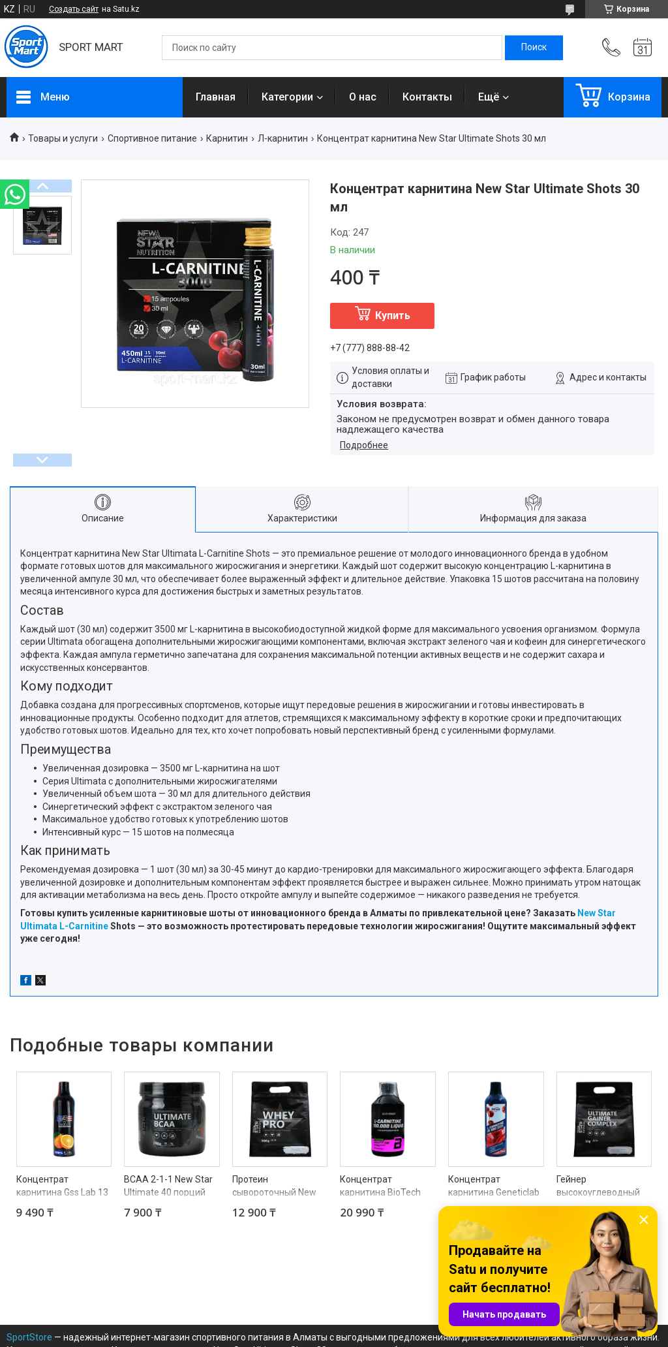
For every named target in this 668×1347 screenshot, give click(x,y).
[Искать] (534, 47)
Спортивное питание (152, 138)
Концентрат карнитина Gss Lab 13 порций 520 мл (62, 1192)
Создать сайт (74, 9)
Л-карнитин (283, 138)
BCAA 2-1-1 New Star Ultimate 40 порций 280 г (168, 1192)
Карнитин (227, 138)
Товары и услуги (63, 138)
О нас (362, 97)
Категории (287, 97)
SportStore (29, 1337)
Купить (392, 315)
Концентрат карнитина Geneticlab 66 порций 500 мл (493, 1192)
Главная (215, 97)
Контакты (427, 97)
